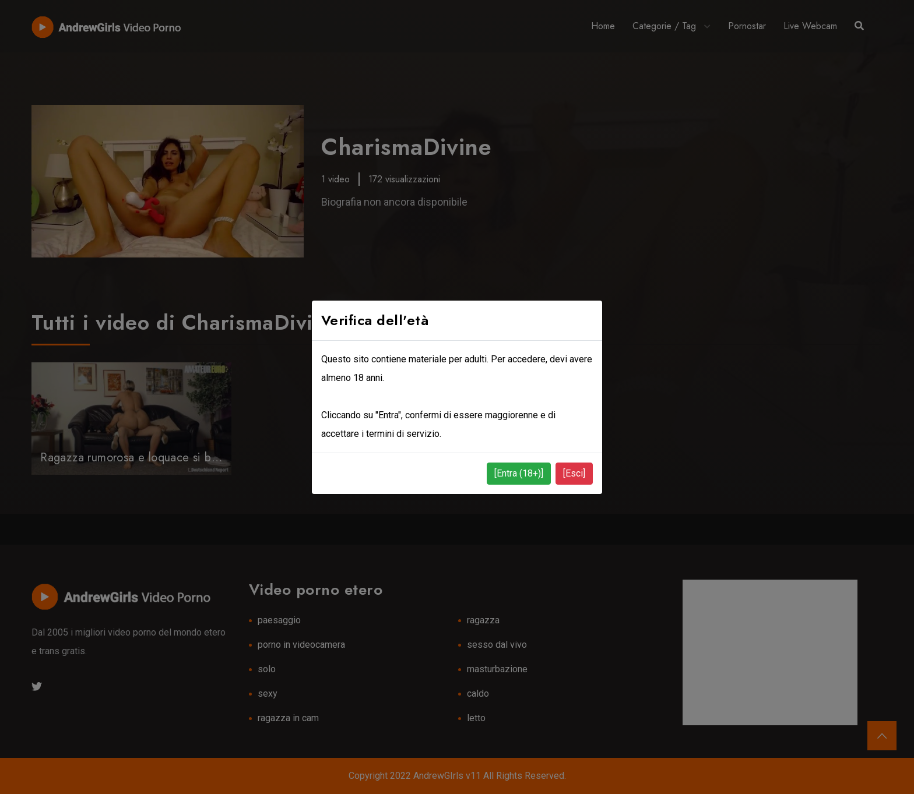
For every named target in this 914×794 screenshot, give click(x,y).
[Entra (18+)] (518, 473)
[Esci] (574, 473)
